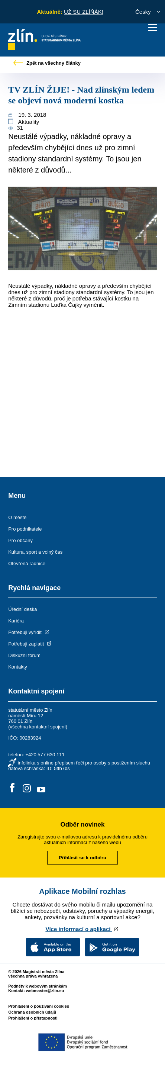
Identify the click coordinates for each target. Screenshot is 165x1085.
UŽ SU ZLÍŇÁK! (83, 12)
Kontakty (17, 667)
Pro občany (20, 540)
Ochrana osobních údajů (32, 1012)
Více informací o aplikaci (82, 929)
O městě (17, 517)
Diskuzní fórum (24, 655)
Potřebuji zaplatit (30, 644)
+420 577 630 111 (44, 754)
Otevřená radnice (26, 563)
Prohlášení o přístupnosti (33, 1018)
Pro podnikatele (25, 529)
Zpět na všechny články (47, 63)
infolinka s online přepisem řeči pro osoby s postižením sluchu (84, 763)
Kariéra (16, 621)
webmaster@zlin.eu (45, 990)
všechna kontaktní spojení (38, 727)
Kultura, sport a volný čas (35, 552)
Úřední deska (22, 609)
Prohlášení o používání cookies (38, 1006)
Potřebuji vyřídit (29, 632)
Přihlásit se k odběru (82, 857)
